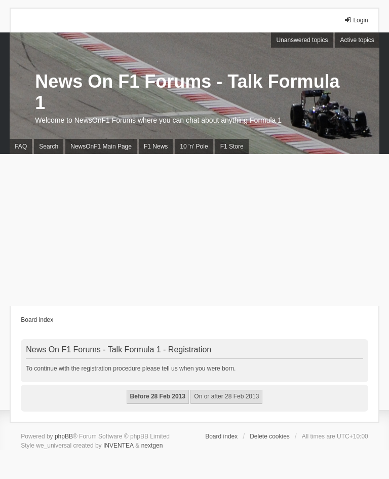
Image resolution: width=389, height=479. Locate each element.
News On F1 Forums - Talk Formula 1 (187, 92)
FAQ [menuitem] (21, 146)
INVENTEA (118, 445)
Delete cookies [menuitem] (270, 436)
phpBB (64, 436)
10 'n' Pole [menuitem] (194, 146)
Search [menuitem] (48, 146)
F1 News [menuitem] (156, 146)
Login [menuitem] (356, 20)
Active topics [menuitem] (357, 40)
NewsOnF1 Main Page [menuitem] (101, 146)
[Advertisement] (194, 230)
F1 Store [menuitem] (232, 146)
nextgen (152, 445)
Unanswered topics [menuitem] (302, 40)
